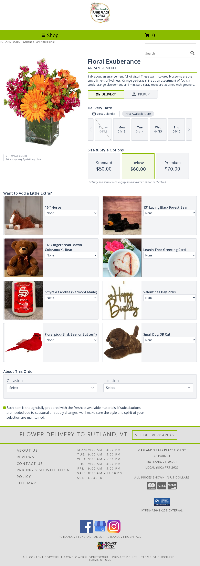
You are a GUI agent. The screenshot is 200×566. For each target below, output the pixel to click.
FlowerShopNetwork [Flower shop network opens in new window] (90, 557)
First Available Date (138, 114)
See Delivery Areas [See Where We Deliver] (154, 435)
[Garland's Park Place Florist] (100, 24)
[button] (162, 502)
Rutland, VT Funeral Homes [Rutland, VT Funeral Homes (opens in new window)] (80, 537)
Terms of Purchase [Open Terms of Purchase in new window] (157, 557)
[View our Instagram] (113, 532)
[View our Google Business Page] (100, 532)
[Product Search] (167, 53)
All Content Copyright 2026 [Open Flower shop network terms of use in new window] (47, 557)
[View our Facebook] (86, 532)
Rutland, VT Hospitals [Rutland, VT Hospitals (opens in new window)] (123, 537)
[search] (192, 53)
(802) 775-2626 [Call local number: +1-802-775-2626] (167, 467)
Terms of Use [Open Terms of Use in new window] (100, 560)
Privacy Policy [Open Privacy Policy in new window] (124, 557)
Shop (50, 35)
